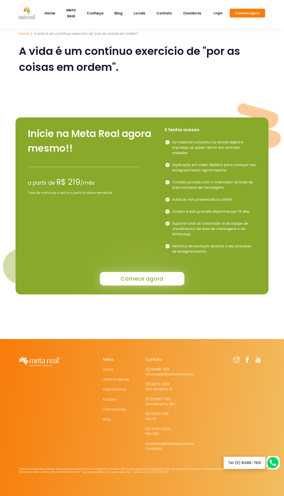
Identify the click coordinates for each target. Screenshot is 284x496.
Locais (139, 13)
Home (24, 33)
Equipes (110, 399)
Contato (164, 13)
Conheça (95, 13)
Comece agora (247, 13)
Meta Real (71, 13)
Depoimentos (115, 389)
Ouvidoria (192, 13)
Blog (118, 13)
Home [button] (50, 13)
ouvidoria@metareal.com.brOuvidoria (169, 446)
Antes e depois (116, 379)
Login (218, 13)
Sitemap (24, 469)
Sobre (108, 369)
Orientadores (114, 409)
